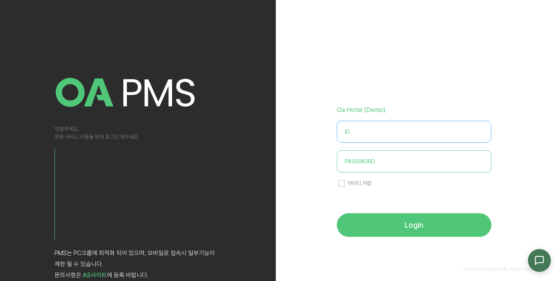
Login (414, 225)
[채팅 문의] (539, 260)
